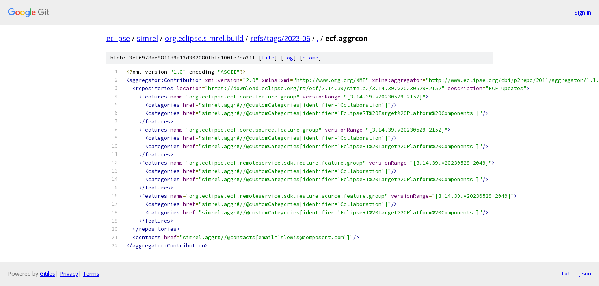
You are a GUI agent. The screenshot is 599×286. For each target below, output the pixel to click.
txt (566, 273)
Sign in (583, 12)
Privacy (69, 273)
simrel (147, 38)
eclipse (118, 38)
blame (310, 57)
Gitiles (47, 273)
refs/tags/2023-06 (280, 38)
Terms (91, 273)
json (585, 273)
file (268, 57)
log (288, 57)
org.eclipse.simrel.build (204, 38)
